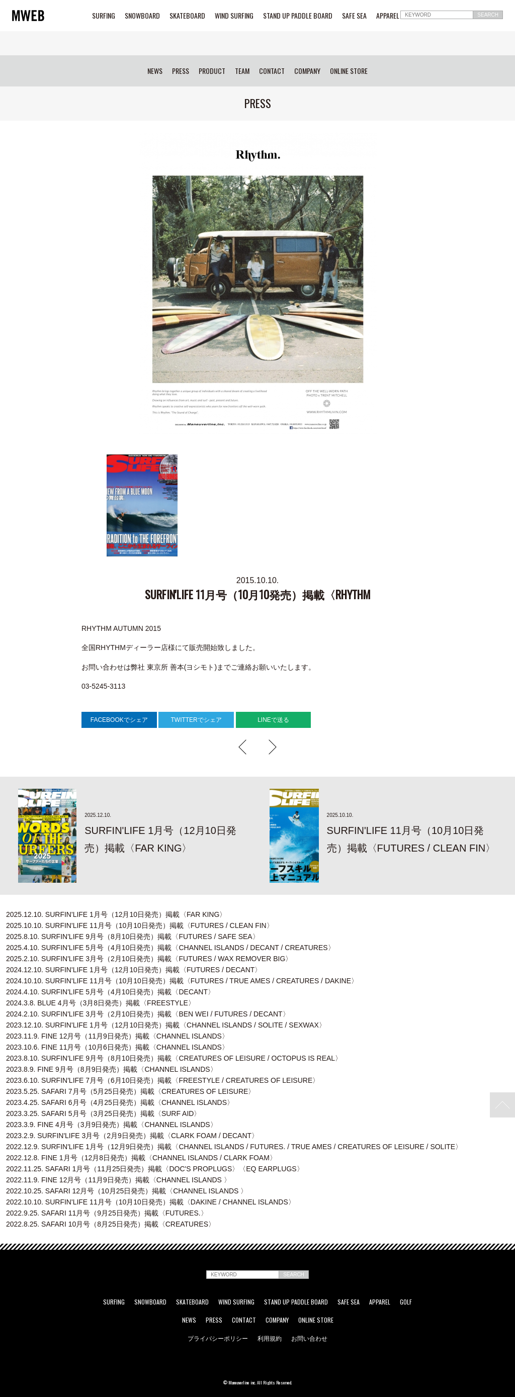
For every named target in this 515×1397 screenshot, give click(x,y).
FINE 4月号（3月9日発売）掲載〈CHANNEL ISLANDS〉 (111, 1125)
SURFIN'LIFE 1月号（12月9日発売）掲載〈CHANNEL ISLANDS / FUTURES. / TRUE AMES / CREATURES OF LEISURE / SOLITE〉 (234, 1147)
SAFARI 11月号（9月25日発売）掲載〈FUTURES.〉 (107, 1213)
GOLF (406, 1302)
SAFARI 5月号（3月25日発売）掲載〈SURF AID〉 (103, 1113)
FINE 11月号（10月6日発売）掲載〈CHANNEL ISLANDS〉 (117, 1047)
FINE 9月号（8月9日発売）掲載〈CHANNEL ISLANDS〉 (111, 1069)
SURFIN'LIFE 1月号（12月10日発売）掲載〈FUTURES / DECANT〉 (134, 970)
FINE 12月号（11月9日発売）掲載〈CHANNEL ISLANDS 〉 (118, 1180)
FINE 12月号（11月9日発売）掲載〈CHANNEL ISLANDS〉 (117, 1036)
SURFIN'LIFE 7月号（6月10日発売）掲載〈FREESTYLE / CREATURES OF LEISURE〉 (162, 1080)
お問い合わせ (309, 1338)
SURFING (103, 15)
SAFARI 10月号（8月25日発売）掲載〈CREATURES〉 (110, 1224)
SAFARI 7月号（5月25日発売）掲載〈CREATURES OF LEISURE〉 (130, 1091)
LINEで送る (273, 719)
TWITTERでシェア (195, 719)
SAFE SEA (354, 15)
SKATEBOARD (187, 15)
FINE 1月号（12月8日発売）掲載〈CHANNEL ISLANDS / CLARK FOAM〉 (141, 1158)
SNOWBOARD (142, 15)
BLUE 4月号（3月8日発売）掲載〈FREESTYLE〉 (100, 1003)
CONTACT (272, 70)
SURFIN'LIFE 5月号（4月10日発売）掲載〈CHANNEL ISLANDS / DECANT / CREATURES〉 (170, 948)
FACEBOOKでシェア (119, 719)
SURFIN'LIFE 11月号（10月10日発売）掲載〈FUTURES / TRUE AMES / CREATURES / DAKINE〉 (182, 981)
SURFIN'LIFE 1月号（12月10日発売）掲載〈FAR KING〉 (116, 914)
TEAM (242, 70)
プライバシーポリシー (218, 1338)
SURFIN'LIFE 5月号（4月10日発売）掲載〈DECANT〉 (110, 992)
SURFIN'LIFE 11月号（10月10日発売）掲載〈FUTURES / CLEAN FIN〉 (140, 925)
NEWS (154, 70)
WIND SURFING (234, 15)
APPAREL (387, 15)
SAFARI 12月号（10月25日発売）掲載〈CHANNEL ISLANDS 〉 (126, 1191)
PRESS (180, 70)
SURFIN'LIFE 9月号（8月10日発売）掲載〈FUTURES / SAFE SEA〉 (133, 937)
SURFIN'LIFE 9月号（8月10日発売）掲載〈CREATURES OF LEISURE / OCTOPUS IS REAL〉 (174, 1058)
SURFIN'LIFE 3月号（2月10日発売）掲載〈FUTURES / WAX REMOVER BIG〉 (149, 959)
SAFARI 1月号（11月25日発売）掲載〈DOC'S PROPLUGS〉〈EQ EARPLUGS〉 (155, 1169)
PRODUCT (212, 70)
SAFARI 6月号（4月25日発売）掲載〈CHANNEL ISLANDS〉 (120, 1102)
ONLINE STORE (349, 70)
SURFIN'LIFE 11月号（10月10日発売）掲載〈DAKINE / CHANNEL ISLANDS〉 (150, 1202)
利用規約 (270, 1338)
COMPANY (307, 70)
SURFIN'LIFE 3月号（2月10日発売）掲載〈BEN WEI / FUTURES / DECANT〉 (148, 1014)
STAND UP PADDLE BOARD (297, 15)
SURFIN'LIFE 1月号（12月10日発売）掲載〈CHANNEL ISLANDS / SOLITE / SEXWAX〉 (166, 1025)
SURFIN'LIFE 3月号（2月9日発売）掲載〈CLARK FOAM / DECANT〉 (132, 1136)
